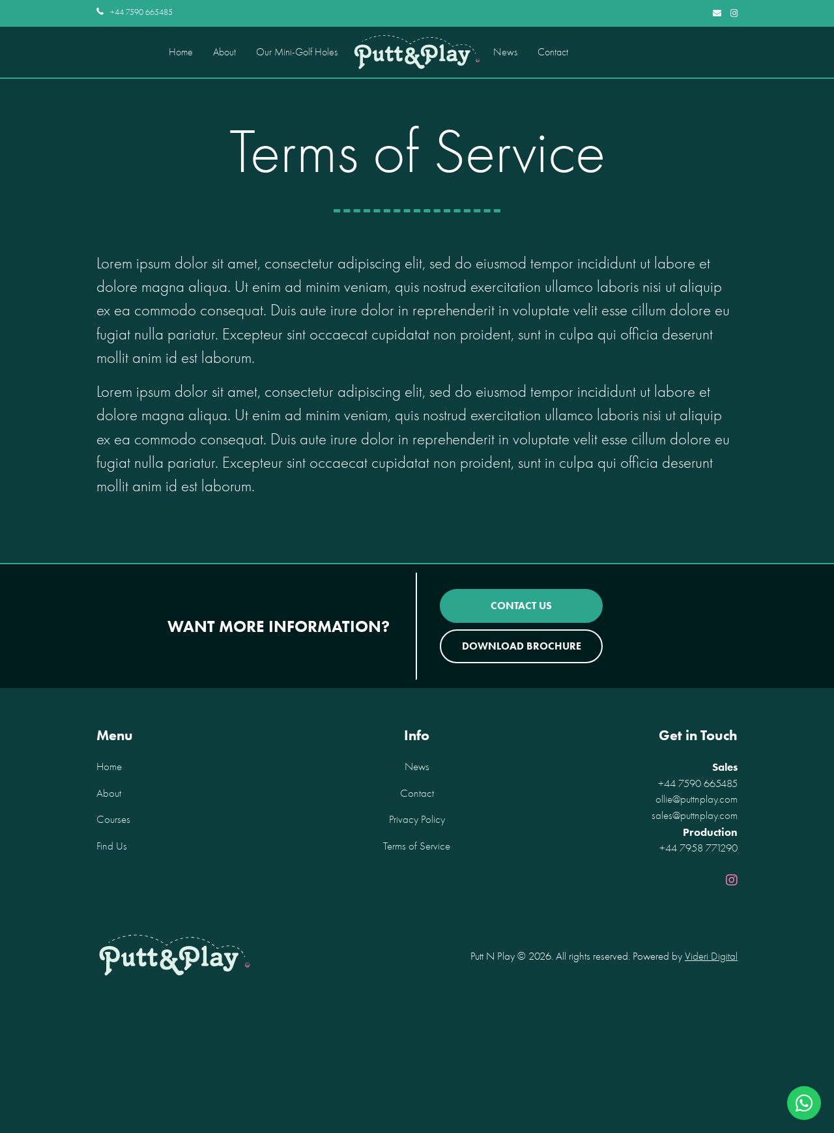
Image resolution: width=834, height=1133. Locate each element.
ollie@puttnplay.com (696, 799)
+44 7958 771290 (698, 848)
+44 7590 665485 (141, 12)
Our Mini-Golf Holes (297, 52)
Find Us (111, 846)
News (505, 52)
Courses (113, 819)
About (224, 52)
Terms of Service (416, 846)
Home (181, 52)
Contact (553, 52)
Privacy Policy (417, 819)
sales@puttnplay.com (695, 815)
